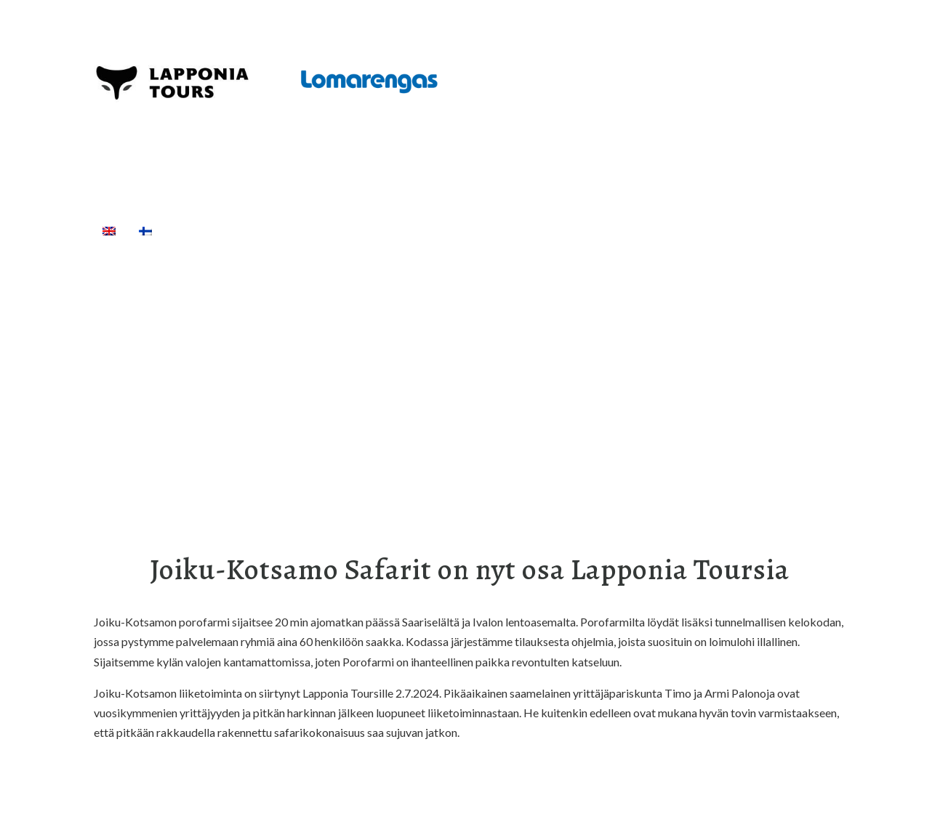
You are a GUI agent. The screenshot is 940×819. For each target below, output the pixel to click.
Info (632, 230)
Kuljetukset (488, 230)
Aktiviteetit (281, 230)
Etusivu (197, 230)
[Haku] (677, 230)
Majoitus (566, 230)
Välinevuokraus (388, 230)
